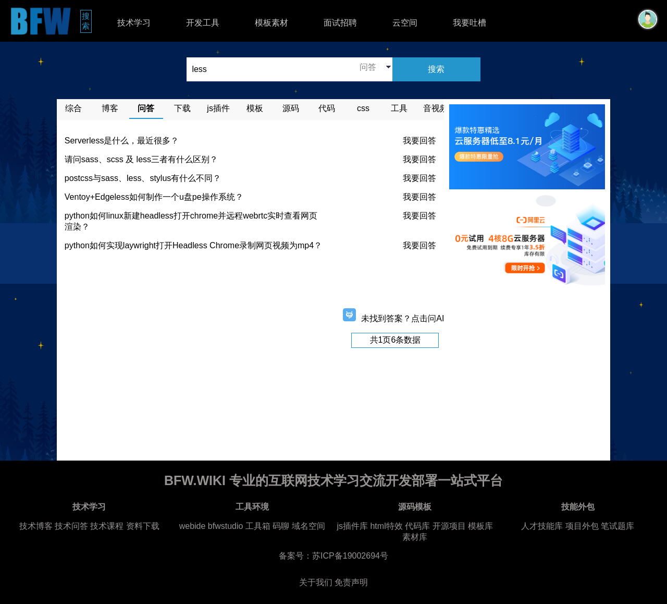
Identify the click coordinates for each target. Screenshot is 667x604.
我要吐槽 (469, 22)
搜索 (87, 20)
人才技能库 (542, 526)
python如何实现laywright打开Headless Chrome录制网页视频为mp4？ (193, 245)
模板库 (480, 526)
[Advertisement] (250, 282)
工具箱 (257, 526)
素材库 (414, 537)
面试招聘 (340, 22)
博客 (110, 108)
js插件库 (352, 526)
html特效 (386, 526)
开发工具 (202, 22)
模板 (254, 108)
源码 (290, 108)
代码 (326, 108)
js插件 (218, 108)
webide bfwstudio (212, 526)
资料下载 (142, 526)
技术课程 (106, 526)
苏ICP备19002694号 (350, 555)
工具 (399, 108)
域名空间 (308, 526)
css (363, 108)
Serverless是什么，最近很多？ (122, 140)
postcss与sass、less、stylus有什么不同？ (143, 178)
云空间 (404, 22)
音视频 (435, 108)
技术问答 (71, 526)
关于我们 (315, 582)
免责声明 (351, 582)
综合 (73, 108)
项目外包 (582, 526)
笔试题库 (617, 526)
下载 (182, 108)
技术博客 (36, 526)
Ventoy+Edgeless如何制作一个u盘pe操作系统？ (154, 196)
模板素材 (271, 22)
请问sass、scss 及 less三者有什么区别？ (141, 159)
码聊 (281, 526)
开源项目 (449, 526)
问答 (146, 108)
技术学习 (134, 22)
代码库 (417, 526)
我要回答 (419, 140)
